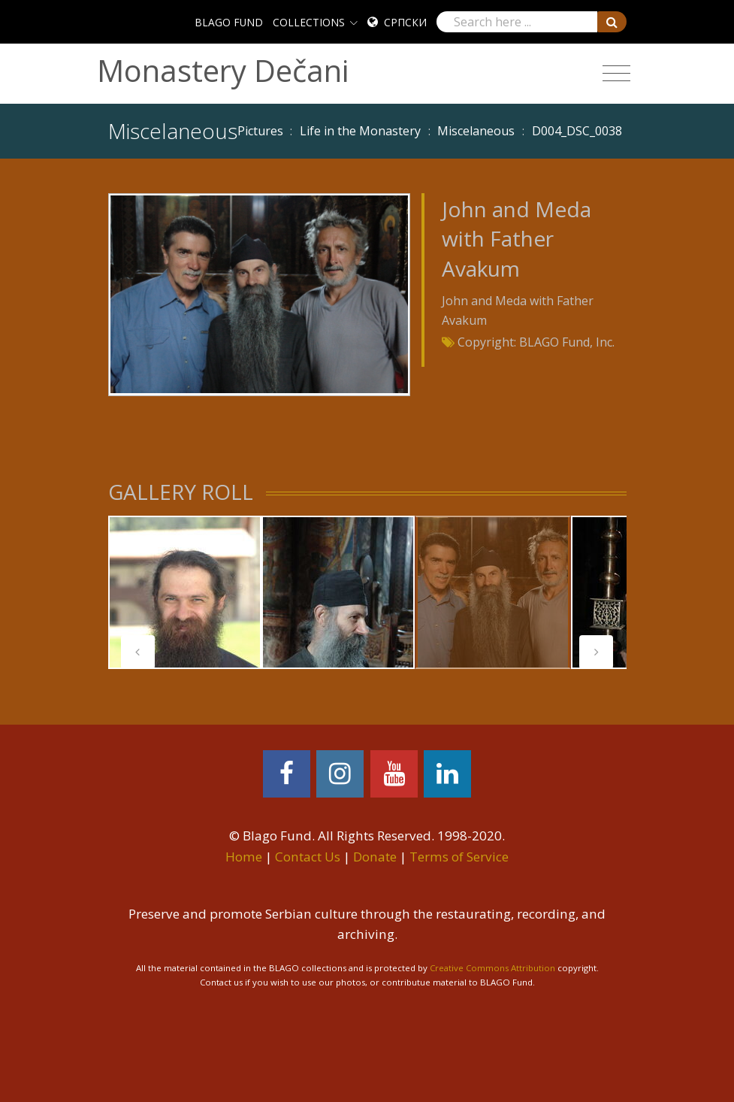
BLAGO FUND (229, 22)
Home (243, 856)
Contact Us (307, 856)
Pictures (260, 131)
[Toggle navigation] (616, 74)
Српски (405, 22)
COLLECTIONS (309, 22)
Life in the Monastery (360, 131)
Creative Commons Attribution (492, 967)
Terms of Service (459, 856)
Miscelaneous (476, 131)
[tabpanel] (184, 592)
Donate (375, 856)
